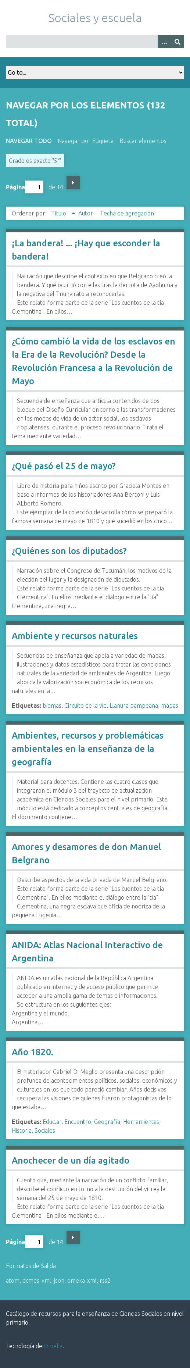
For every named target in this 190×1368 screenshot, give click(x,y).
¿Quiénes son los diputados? (69, 551)
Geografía (107, 1121)
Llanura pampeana (134, 705)
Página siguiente (73, 182)
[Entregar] (177, 41)
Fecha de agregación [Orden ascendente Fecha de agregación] (127, 213)
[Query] (95, 41)
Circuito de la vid (85, 705)
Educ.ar (52, 1121)
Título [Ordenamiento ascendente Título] (59, 213)
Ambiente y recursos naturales (75, 636)
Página (24, 187)
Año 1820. (32, 1052)
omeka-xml (82, 1280)
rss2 (105, 1280)
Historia (22, 1130)
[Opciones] (164, 41)
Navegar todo (29, 140)
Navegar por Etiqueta (86, 140)
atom (12, 1280)
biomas (52, 705)
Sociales (45, 1130)
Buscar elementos (142, 140)
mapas (169, 705)
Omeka (53, 1346)
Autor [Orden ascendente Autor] (86, 213)
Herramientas (141, 1121)
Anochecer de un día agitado (70, 1160)
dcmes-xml (36, 1280)
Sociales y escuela (95, 17)
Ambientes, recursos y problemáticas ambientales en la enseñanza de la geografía (88, 749)
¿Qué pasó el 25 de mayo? (64, 466)
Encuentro (77, 1121)
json (59, 1280)
